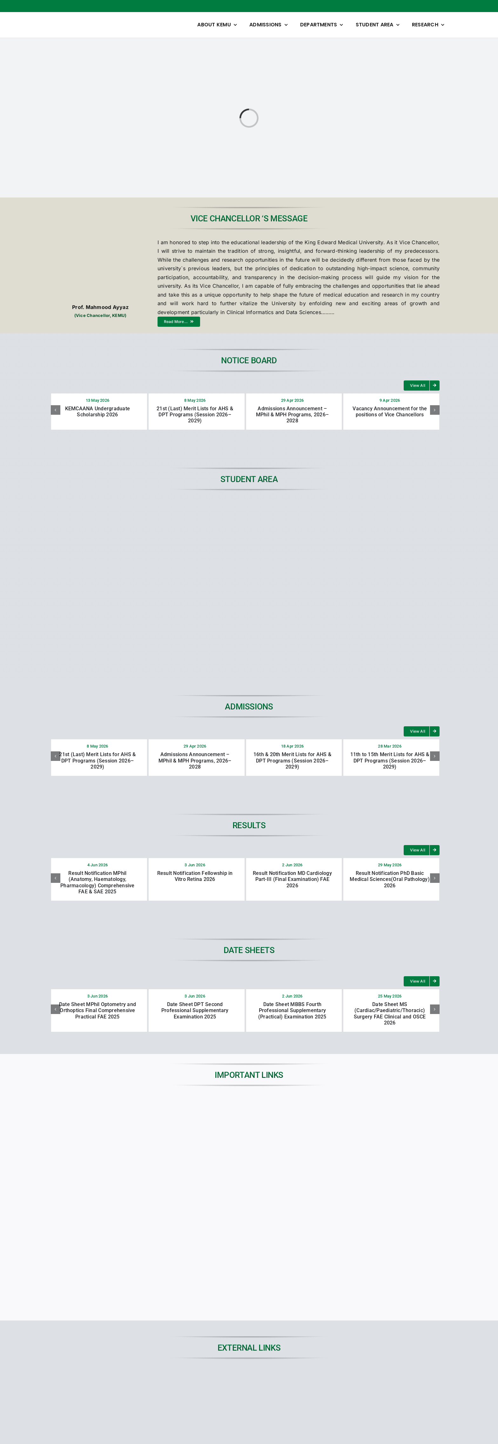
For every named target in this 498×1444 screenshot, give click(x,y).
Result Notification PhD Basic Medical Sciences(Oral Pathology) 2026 (390, 879)
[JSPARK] (100, 1376)
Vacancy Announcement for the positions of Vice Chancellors (390, 412)
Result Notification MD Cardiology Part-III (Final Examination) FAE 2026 (292, 879)
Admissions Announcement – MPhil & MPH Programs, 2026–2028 (292, 415)
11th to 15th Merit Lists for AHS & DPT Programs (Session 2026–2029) (389, 760)
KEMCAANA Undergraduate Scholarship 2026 (97, 412)
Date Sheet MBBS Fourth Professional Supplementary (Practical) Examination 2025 (292, 1010)
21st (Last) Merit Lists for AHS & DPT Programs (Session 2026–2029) (195, 415)
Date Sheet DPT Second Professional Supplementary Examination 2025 (194, 1010)
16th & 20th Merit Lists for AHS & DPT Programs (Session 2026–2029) (292, 760)
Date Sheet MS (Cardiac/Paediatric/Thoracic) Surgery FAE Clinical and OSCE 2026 (390, 1013)
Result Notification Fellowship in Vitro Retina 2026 (195, 876)
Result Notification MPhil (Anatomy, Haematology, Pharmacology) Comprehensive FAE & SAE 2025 (97, 882)
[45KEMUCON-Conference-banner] (398, 1376)
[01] (199, 1376)
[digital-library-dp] (298, 1376)
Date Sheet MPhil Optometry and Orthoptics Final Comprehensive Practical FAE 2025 (97, 1010)
